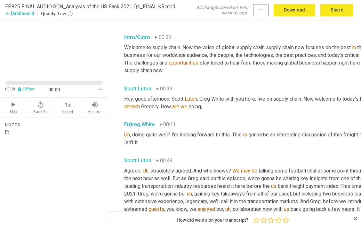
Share (337, 9)
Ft (54, 177)
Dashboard (19, 13)
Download (294, 9)
